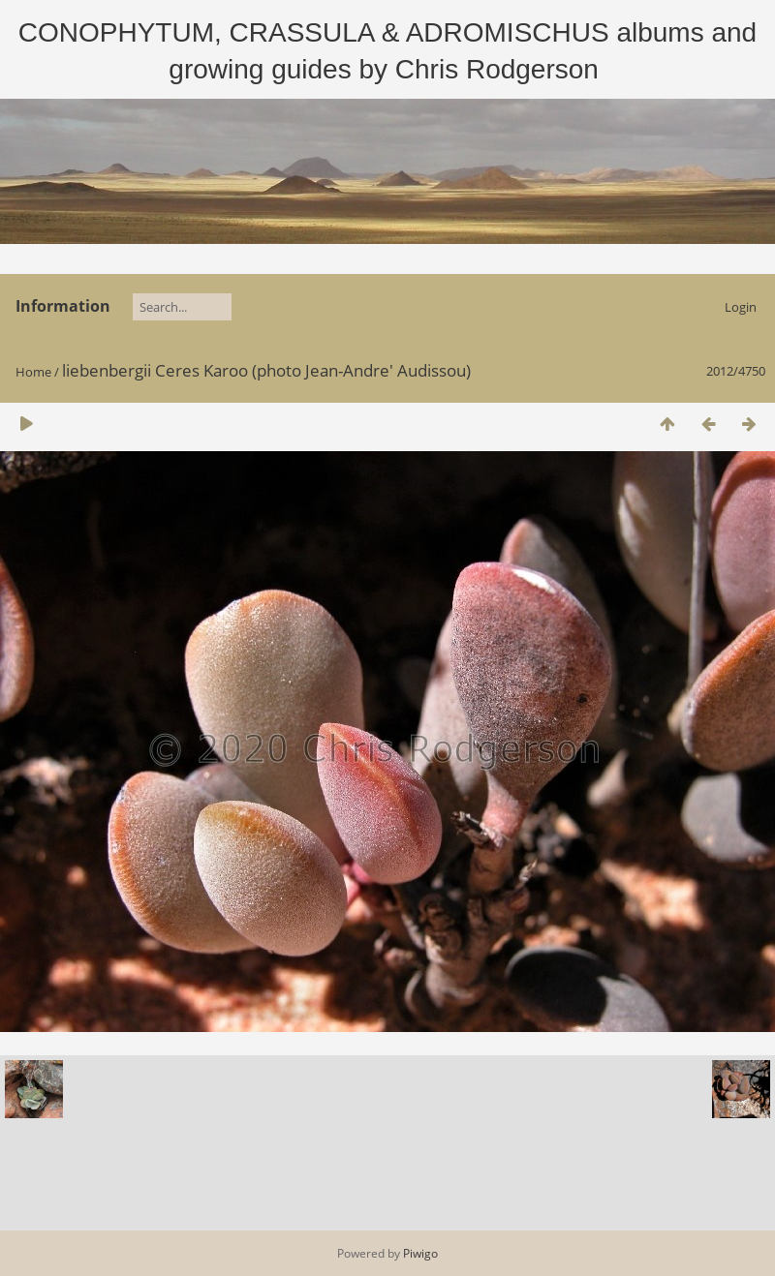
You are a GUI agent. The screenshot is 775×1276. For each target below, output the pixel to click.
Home (33, 371)
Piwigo (420, 1253)
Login (741, 307)
